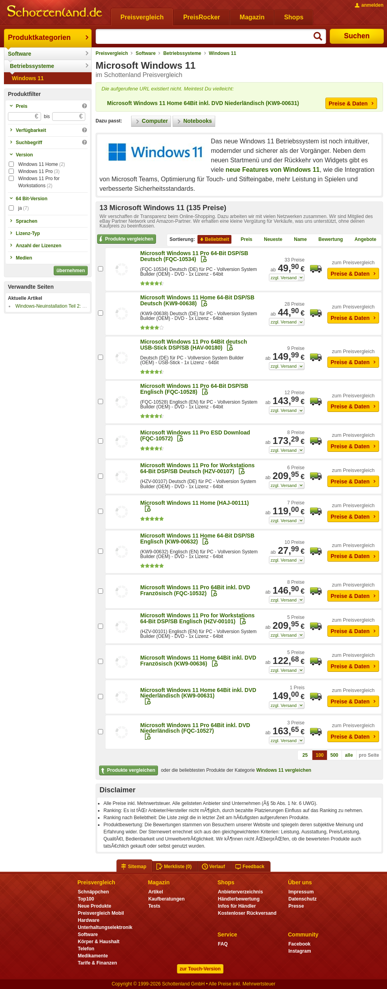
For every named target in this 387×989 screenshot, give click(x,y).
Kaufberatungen (166, 899)
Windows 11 (28, 78)
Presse (296, 906)
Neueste (269, 239)
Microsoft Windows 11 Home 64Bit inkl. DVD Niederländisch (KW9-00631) (203, 103)
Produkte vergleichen (125, 239)
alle (349, 755)
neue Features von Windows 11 (272, 169)
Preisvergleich (112, 53)
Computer (151, 121)
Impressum (301, 892)
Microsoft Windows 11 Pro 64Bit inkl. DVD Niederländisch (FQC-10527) (195, 727)
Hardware (89, 920)
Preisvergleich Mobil (101, 913)
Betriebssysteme (32, 66)
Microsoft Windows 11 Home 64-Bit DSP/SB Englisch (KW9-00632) (197, 538)
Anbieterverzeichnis (240, 892)
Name (297, 239)
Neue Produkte (94, 906)
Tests (154, 906)
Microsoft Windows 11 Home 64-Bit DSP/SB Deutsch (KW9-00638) (197, 300)
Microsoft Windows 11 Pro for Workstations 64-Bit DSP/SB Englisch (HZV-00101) (197, 618)
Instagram (299, 951)
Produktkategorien (39, 37)
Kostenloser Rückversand (247, 913)
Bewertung (327, 239)
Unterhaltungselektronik (105, 927)
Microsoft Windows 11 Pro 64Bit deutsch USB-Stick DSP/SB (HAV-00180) (193, 344)
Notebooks (194, 121)
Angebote (362, 239)
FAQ (223, 944)
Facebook (299, 944)
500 (334, 755)
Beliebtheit (214, 239)
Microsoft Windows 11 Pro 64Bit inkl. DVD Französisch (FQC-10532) (195, 590)
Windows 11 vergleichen (283, 770)
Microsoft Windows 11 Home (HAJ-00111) (194, 503)
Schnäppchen (93, 892)
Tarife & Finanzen (97, 963)
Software (19, 54)
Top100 (86, 899)
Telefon (86, 948)
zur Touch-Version (200, 969)
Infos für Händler (237, 906)
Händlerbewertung (238, 899)
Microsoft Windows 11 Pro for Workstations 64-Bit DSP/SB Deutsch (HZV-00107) (197, 468)
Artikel (155, 892)
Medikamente (93, 956)
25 (305, 755)
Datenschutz (302, 899)
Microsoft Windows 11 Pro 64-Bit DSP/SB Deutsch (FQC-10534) (194, 256)
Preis (243, 239)
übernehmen (70, 270)
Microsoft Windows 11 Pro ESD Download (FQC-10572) (195, 435)
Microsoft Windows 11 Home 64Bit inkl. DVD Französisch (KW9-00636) (198, 660)
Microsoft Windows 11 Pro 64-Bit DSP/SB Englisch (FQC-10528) (194, 389)
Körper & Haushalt (99, 941)
